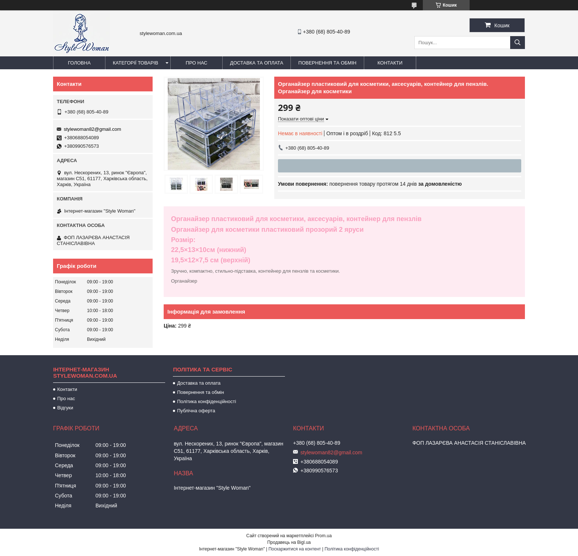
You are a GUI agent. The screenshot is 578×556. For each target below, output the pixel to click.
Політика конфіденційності (206, 401)
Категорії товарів (135, 63)
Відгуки (65, 407)
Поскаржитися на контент (294, 549)
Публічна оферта (196, 410)
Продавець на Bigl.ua (289, 542)
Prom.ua (323, 535)
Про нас (197, 63)
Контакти (390, 63)
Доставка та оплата (256, 63)
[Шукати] (517, 42)
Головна (79, 63)
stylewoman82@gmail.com (92, 129)
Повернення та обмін (327, 63)
